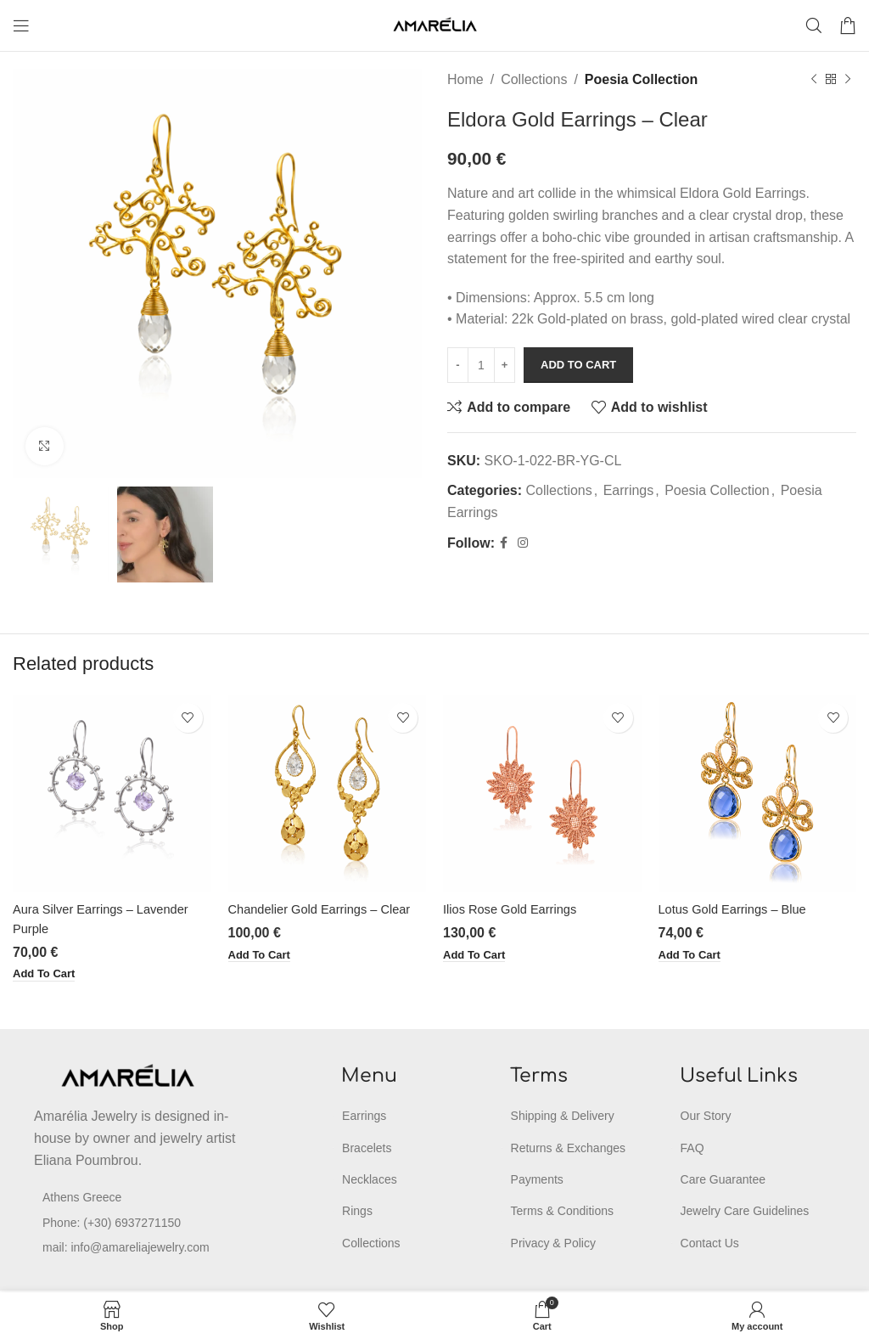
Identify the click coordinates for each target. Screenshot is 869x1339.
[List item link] (142, 1223)
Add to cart (578, 364)
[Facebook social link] (504, 543)
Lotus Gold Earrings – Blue (740, 909)
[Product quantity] (481, 365)
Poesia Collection (641, 79)
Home (465, 79)
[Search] (814, 25)
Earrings (628, 490)
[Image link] (127, 1076)
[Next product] (847, 79)
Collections (534, 79)
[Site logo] (434, 24)
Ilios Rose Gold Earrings (516, 909)
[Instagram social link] (523, 543)
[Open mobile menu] (21, 25)
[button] (47, 974)
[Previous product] (813, 79)
